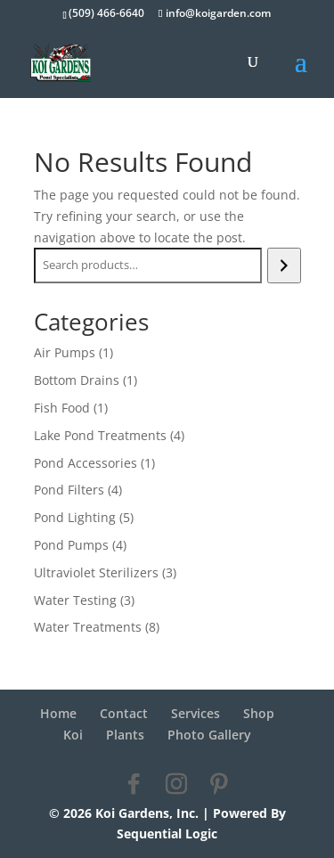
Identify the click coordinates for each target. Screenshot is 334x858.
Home (58, 713)
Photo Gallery (209, 734)
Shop (258, 713)
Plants (125, 734)
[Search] (283, 265)
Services (195, 713)
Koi (73, 734)
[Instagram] (176, 784)
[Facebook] (133, 784)
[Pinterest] (219, 784)
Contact (124, 713)
